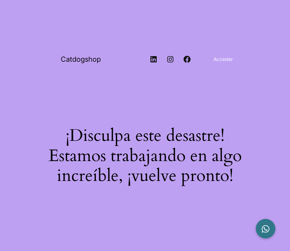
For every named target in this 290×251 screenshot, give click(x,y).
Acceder (223, 59)
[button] (265, 228)
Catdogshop (81, 59)
